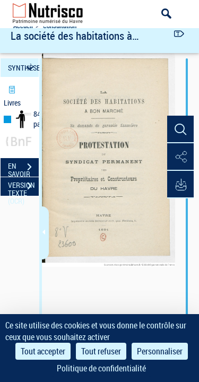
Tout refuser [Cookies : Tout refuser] (101, 351)
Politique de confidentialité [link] (101, 368)
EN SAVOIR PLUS (23, 168)
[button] (180, 129)
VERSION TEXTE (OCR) (23, 187)
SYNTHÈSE (23, 67)
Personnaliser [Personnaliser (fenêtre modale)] (160, 351)
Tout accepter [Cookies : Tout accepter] (43, 351)
